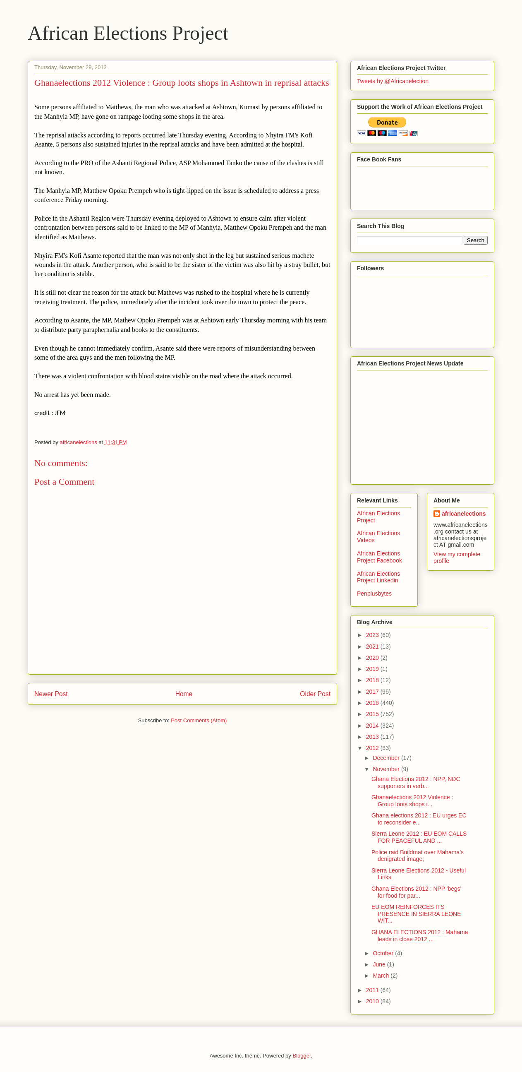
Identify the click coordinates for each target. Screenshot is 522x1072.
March (381, 975)
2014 (373, 725)
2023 (373, 635)
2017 (373, 691)
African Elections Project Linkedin (378, 577)
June (380, 964)
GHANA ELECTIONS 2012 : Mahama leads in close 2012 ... (419, 935)
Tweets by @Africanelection (393, 81)
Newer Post (51, 693)
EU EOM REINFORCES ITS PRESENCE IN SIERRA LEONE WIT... (416, 914)
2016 (373, 702)
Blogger (301, 1056)
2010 (373, 1001)
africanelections (464, 513)
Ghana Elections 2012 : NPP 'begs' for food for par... (416, 892)
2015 (373, 714)
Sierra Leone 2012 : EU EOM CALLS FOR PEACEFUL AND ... (419, 837)
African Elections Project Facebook (379, 557)
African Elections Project (128, 33)
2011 (373, 990)
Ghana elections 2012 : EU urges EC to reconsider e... (419, 819)
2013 (373, 736)
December (387, 758)
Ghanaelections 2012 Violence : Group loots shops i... (412, 801)
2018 (373, 680)
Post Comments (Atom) (199, 720)
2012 (373, 748)
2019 (373, 669)
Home (184, 693)
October (384, 953)
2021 (373, 646)
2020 (373, 657)
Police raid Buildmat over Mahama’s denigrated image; (417, 856)
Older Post (315, 693)
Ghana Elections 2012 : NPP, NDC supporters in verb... (415, 782)
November (387, 769)
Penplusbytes (374, 593)
